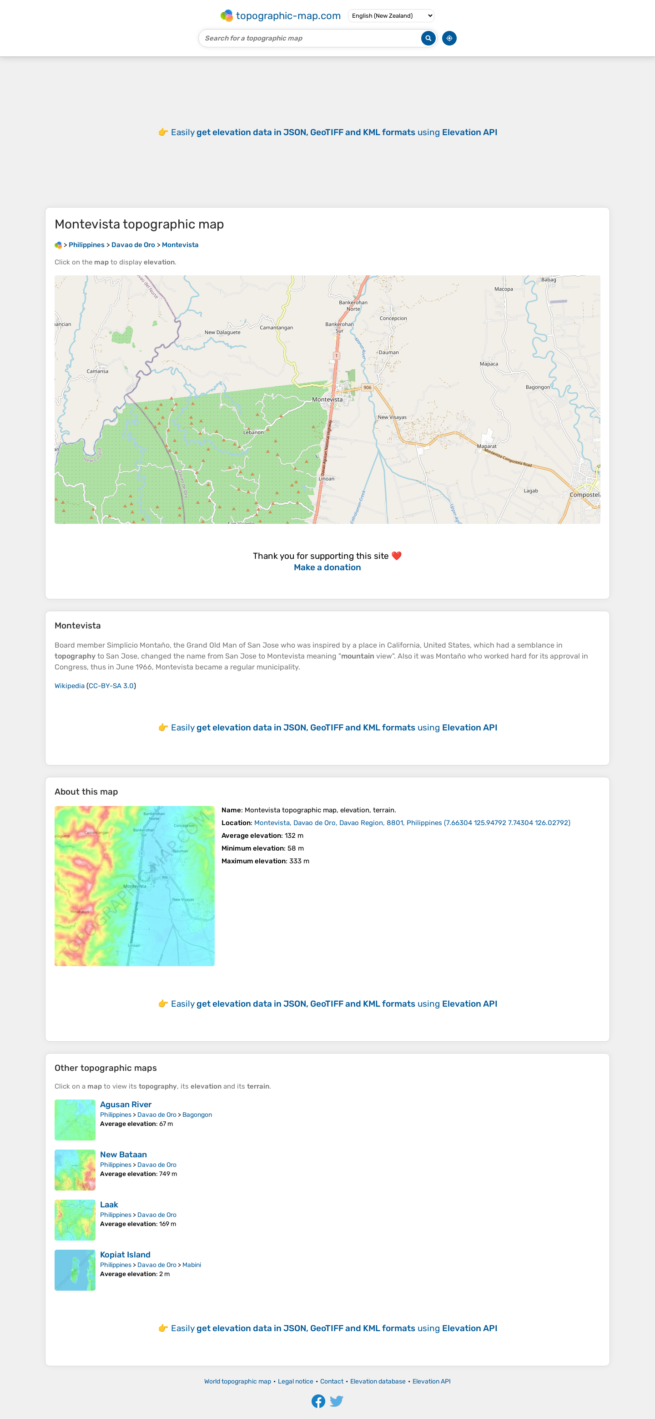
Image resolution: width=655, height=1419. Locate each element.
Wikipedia (70, 686)
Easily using (334, 132)
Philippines (115, 1115)
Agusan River (126, 1105)
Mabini (191, 1265)
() (412, 823)
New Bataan (123, 1155)
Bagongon (197, 1115)
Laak (109, 1205)
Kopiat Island (125, 1255)
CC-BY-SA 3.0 (111, 686)
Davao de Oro (156, 1115)
